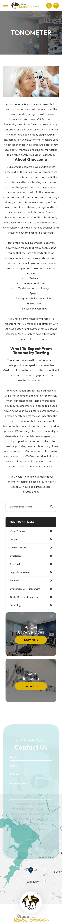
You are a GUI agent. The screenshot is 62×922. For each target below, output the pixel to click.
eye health (15, 564)
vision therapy (17, 531)
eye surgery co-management (25, 588)
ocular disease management (24, 597)
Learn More (31, 639)
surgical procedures (20, 572)
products (14, 580)
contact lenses (18, 547)
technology (15, 605)
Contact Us (31, 686)
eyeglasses (15, 555)
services (14, 539)
